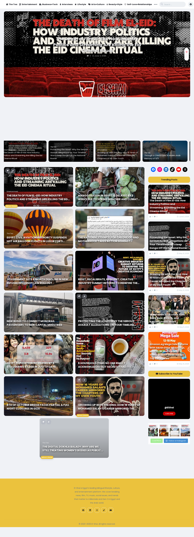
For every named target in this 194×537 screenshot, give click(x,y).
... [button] (155, 4)
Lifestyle (80, 4)
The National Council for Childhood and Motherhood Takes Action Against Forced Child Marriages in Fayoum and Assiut (108, 239)
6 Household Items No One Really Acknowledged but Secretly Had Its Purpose (104, 365)
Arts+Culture (96, 4)
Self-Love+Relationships (138, 4)
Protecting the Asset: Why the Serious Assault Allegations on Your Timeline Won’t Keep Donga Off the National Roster (71, 154)
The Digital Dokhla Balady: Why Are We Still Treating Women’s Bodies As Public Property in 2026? (71, 448)
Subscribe (169, 414)
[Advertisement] (97, 116)
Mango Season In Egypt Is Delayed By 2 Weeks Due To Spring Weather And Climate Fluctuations (108, 197)
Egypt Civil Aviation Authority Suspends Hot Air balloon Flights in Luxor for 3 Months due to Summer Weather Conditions (37, 239)
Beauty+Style (114, 4)
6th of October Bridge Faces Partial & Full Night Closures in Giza (38, 406)
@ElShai (169, 407)
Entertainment (28, 4)
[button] (186, 52)
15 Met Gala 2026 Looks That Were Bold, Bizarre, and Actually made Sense (167, 318)
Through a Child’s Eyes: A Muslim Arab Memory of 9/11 (165, 157)
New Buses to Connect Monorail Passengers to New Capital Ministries (34, 323)
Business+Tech (48, 4)
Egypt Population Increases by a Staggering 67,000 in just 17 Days (31, 365)
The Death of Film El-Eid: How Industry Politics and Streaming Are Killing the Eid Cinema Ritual (97, 45)
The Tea (11, 4)
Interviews (66, 4)
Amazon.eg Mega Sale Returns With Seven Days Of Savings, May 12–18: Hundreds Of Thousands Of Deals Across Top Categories (169, 351)
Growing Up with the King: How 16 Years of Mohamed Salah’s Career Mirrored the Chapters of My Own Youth (120, 155)
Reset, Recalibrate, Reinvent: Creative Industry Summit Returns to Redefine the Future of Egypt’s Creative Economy (107, 281)
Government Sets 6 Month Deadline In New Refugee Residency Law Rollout (37, 281)
